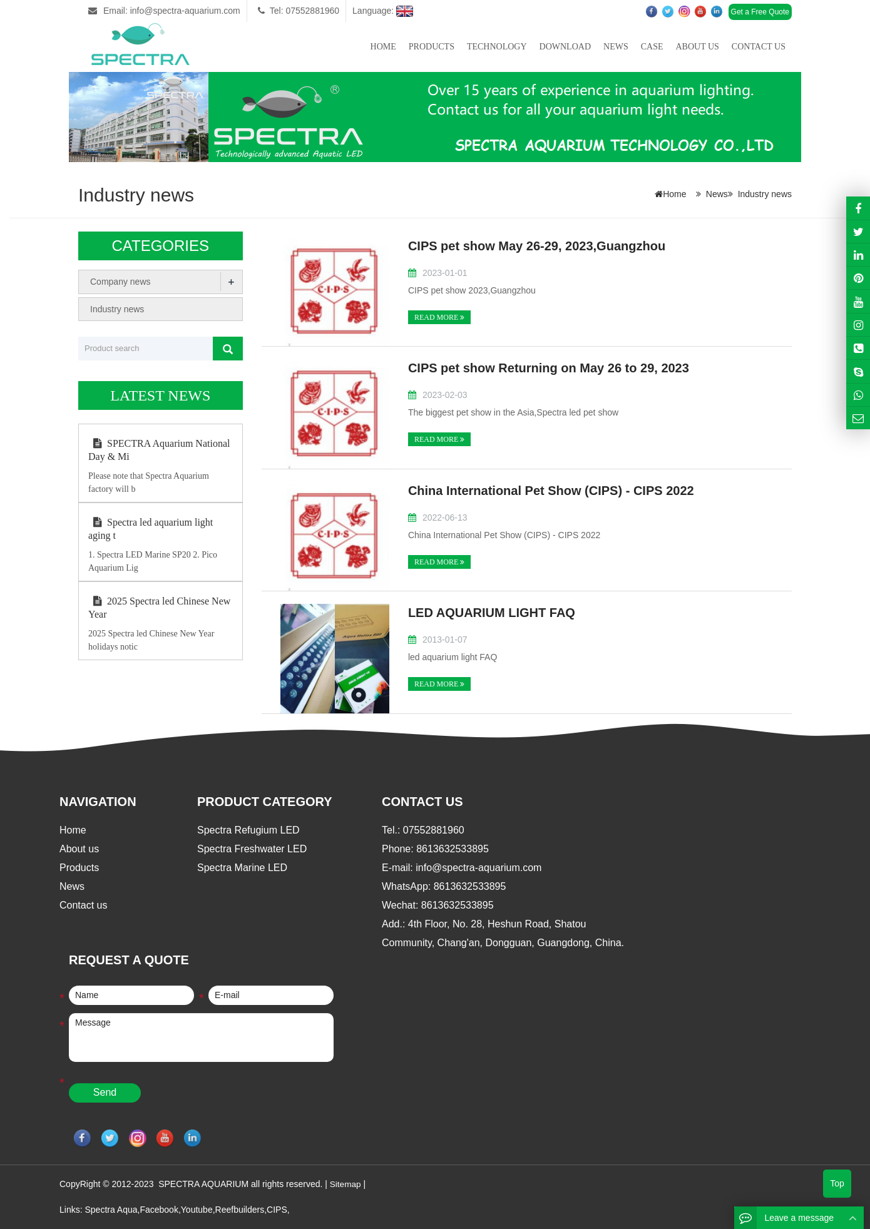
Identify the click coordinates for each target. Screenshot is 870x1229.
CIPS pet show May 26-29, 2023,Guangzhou (536, 246)
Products (431, 46)
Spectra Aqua (110, 1209)
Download (565, 46)
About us (697, 46)
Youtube (197, 1209)
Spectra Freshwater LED (252, 849)
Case (652, 46)
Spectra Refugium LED (248, 830)
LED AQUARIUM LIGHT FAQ (491, 613)
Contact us (759, 46)
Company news (120, 282)
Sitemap (346, 1184)
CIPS (277, 1209)
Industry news (765, 194)
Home (383, 46)
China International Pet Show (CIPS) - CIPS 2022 (551, 490)
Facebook (159, 1209)
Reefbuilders (240, 1209)
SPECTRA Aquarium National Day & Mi (159, 450)
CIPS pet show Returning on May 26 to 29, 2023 (548, 368)
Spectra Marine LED (242, 867)
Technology (497, 46)
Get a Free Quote (760, 12)
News (615, 46)
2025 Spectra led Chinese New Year (159, 608)
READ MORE (439, 317)
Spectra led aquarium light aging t (150, 529)
